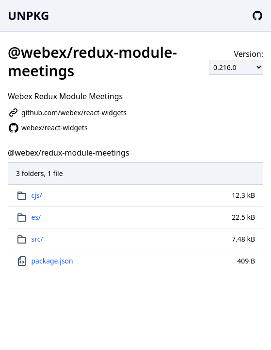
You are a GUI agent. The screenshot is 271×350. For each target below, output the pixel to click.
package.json (52, 260)
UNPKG (28, 15)
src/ (37, 239)
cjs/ (37, 195)
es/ (36, 217)
